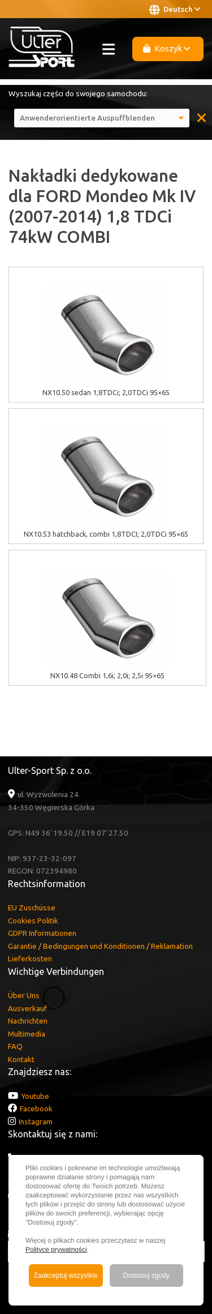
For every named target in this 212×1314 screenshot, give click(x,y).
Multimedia (26, 1033)
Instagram (36, 1121)
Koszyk (167, 48)
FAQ (15, 1046)
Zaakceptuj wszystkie (66, 1275)
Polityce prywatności (56, 1249)
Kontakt (21, 1059)
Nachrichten (27, 1020)
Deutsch (174, 10)
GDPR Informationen (42, 933)
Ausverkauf (27, 1008)
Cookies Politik (33, 920)
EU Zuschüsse (31, 907)
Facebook (36, 1108)
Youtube (35, 1096)
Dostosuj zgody (146, 1275)
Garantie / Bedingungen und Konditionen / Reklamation (100, 946)
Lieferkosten (30, 958)
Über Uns (24, 995)
